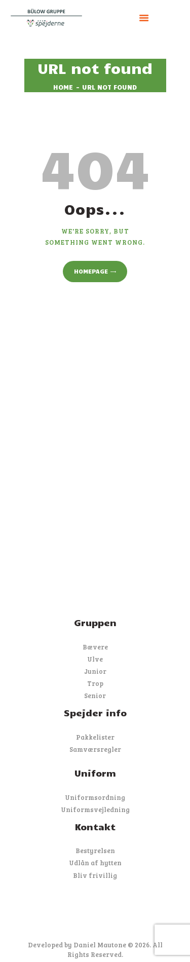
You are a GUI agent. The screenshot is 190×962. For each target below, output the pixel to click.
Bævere (95, 646)
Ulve (95, 659)
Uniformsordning (95, 797)
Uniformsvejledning (95, 809)
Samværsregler (95, 749)
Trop (95, 683)
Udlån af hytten (95, 862)
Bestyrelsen (95, 850)
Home (63, 87)
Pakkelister (95, 737)
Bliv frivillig (95, 875)
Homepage (91, 271)
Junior (95, 671)
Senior (95, 695)
